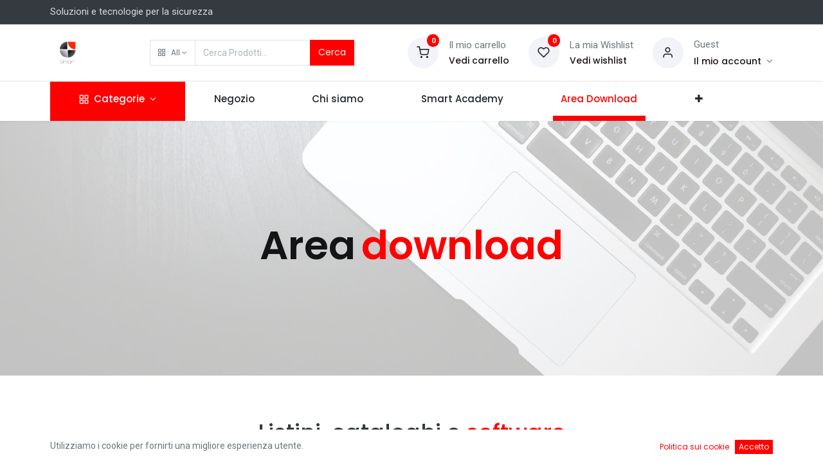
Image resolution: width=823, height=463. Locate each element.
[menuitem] (234, 101)
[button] (172, 53)
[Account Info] (733, 61)
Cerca (332, 52)
